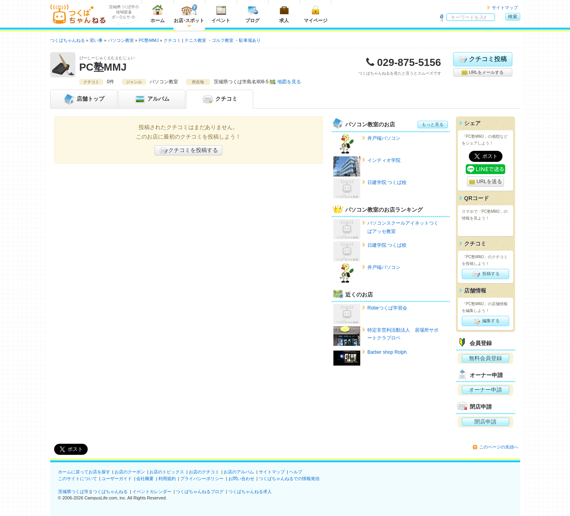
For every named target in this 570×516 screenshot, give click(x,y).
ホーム (158, 13)
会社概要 (145, 478)
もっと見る (433, 124)
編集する (485, 321)
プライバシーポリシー (202, 478)
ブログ (252, 13)
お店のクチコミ (204, 471)
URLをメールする (482, 72)
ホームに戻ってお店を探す (84, 471)
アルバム (152, 99)
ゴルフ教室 (222, 40)
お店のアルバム (239, 471)
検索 (512, 16)
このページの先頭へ (498, 447)
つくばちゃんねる (110, 491)
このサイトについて (77, 478)
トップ (84, 99)
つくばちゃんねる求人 (250, 491)
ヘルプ (295, 471)
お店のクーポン (130, 471)
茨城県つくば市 (73, 491)
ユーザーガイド (117, 478)
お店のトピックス (166, 471)
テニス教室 (195, 40)
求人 (284, 13)
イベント (220, 13)
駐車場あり (250, 40)
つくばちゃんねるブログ (200, 491)
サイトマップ (505, 7)
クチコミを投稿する (188, 150)
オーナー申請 (485, 390)
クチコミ (219, 99)
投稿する (485, 274)
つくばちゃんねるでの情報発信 (289, 478)
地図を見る (289, 81)
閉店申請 (485, 421)
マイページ (315, 13)
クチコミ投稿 (482, 59)
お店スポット (189, 13)
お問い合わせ (241, 478)
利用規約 (167, 478)
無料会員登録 (485, 358)
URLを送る (485, 181)
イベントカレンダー (151, 491)
